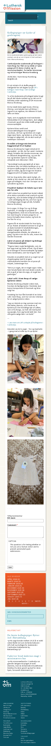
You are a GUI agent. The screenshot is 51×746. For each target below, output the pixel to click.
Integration (7, 710)
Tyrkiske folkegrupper (28, 733)
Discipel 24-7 (7, 735)
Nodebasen (6, 731)
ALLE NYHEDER (13, 576)
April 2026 (12, 579)
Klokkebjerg (24, 710)
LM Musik (6, 707)
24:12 (22, 738)
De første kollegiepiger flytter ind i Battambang (23, 636)
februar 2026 (13, 583)
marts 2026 (12, 581)
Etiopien (23, 725)
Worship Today (8, 733)
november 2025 (14, 590)
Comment (12, 525)
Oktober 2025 (14, 592)
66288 (30, 696)
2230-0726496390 (31, 694)
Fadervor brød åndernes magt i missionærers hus (24, 657)
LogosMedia (7, 727)
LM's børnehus (25, 705)
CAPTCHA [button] (12, 541)
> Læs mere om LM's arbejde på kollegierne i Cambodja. (25, 323)
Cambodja (24, 723)
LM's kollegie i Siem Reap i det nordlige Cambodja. (22, 89)
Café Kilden (24, 716)
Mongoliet (24, 731)
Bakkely (23, 707)
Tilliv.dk (6, 737)
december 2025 (14, 588)
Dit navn (11, 518)
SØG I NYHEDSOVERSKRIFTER (19, 612)
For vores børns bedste (28, 742)
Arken (22, 712)
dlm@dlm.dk (25, 690)
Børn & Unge (7, 705)
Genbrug (6, 712)
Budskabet (6, 725)
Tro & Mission (7, 723)
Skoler (23, 718)
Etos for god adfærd (27, 740)
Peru (22, 727)
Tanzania (24, 729)
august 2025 (13, 596)
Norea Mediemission (10, 714)
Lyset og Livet (7, 729)
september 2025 (14, 594)
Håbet (23, 714)
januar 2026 (13, 586)
